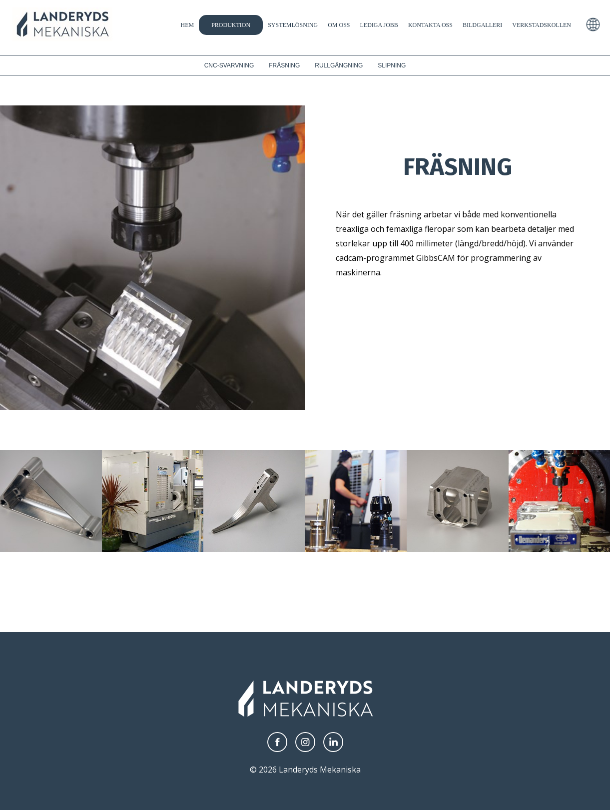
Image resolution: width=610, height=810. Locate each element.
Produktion (230, 24)
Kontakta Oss (430, 24)
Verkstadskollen (541, 24)
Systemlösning (293, 24)
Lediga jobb (379, 24)
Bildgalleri (482, 24)
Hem (187, 24)
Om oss (339, 24)
